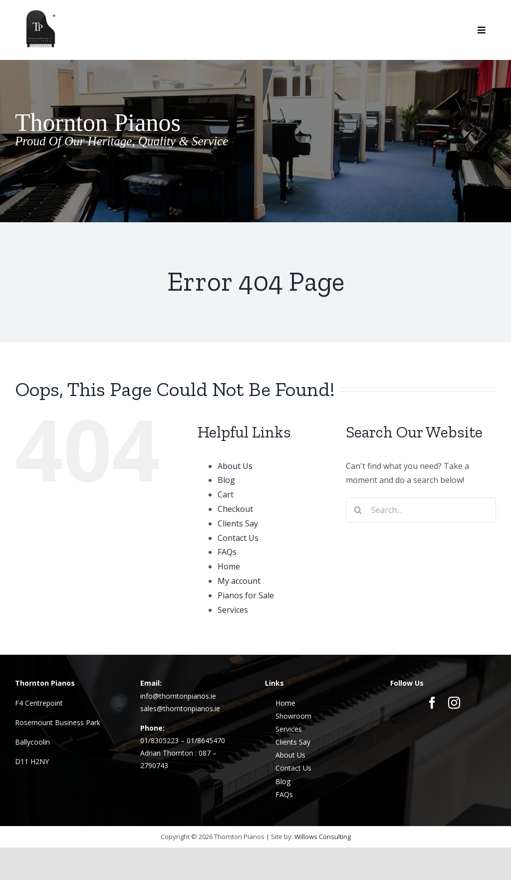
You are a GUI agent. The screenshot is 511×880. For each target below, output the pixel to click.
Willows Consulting (322, 836)
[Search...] (421, 509)
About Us (235, 465)
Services (233, 609)
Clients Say (238, 523)
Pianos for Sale (246, 595)
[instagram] (454, 703)
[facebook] (432, 703)
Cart (226, 494)
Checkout (235, 508)
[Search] (358, 509)
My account (239, 580)
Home (229, 566)
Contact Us (238, 537)
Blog (226, 479)
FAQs (227, 551)
